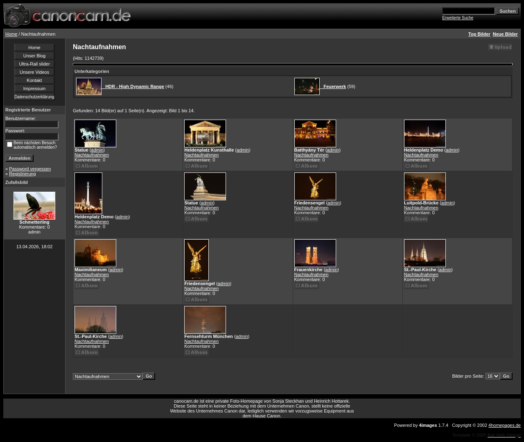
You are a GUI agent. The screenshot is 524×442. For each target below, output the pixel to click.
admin (97, 149)
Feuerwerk (333, 86)
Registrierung (22, 173)
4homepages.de (504, 425)
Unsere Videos (34, 72)
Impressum (34, 88)
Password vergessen (30, 168)
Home (11, 34)
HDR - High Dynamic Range (133, 86)
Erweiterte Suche (457, 18)
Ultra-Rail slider (34, 63)
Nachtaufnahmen (92, 154)
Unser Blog (34, 55)
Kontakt (34, 80)
